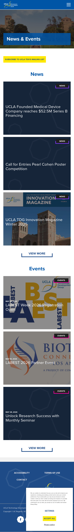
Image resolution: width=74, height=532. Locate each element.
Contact (22, 479)
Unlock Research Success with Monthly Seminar (32, 418)
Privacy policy (49, 525)
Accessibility (22, 473)
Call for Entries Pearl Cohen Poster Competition (36, 166)
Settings (49, 511)
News (62, 86)
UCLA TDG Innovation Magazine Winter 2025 (34, 222)
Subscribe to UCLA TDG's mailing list (24, 59)
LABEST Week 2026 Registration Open (34, 307)
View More (37, 253)
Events (61, 280)
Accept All (49, 518)
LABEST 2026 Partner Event (30, 362)
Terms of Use (52, 473)
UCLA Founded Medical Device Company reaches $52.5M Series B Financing (37, 111)
